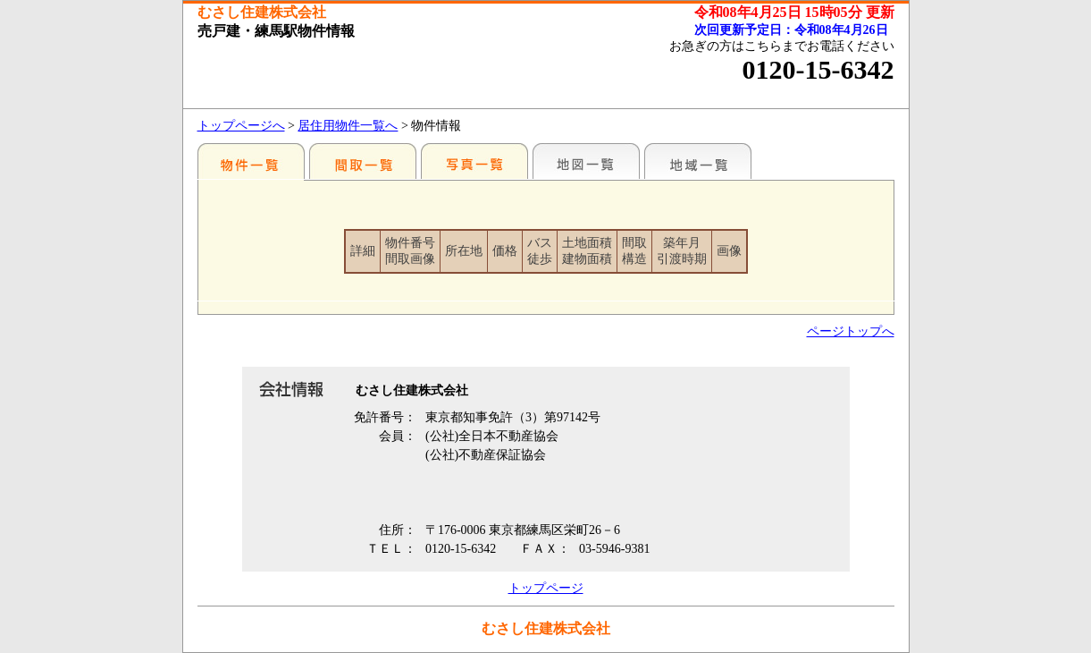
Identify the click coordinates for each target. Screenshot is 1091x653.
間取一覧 (362, 161)
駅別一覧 (251, 161)
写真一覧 (474, 161)
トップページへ (241, 125)
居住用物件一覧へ (348, 125)
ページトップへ (850, 331)
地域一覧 (697, 161)
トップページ (545, 588)
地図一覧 (586, 161)
